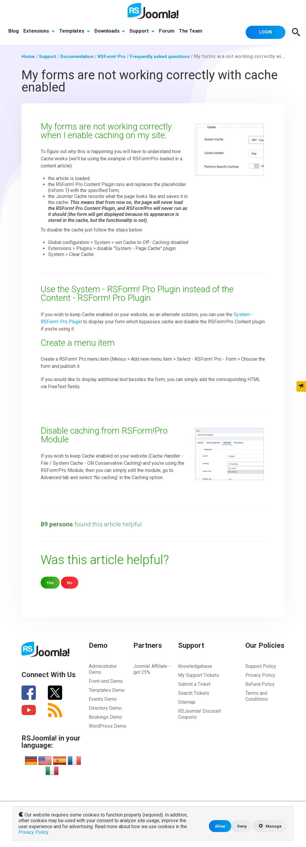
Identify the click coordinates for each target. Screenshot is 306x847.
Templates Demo (107, 690)
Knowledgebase (195, 666)
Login (263, 31)
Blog (13, 31)
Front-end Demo (106, 681)
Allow (217, 826)
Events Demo (103, 699)
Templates (75, 31)
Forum (168, 31)
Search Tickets (193, 693)
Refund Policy (260, 684)
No (70, 582)
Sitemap (186, 702)
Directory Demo (105, 708)
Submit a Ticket (194, 684)
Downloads (110, 31)
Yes (50, 582)
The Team (192, 31)
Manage (269, 826)
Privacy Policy (260, 675)
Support (143, 31)
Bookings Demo (105, 717)
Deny (240, 826)
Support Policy (260, 666)
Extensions (39, 31)
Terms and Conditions (256, 696)
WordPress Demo (107, 726)
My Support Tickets (198, 675)
